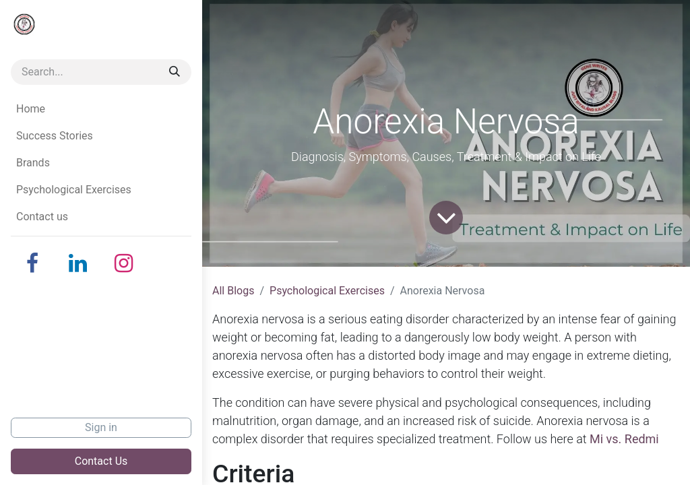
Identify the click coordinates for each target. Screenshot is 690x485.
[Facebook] (32, 263)
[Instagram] (124, 263)
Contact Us (101, 461)
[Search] (174, 72)
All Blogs (233, 290)
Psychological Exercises (327, 290)
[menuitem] (101, 109)
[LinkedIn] (78, 263)
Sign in (101, 427)
